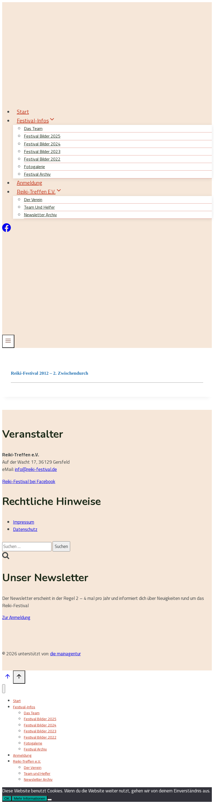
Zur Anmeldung (16, 617)
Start (23, 112)
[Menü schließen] (3, 688)
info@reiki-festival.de (36, 469)
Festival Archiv (35, 749)
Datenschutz (25, 529)
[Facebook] (6, 230)
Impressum (23, 522)
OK (6, 798)
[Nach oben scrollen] (7, 677)
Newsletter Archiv (40, 215)
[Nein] (49, 799)
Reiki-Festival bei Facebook (28, 481)
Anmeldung (29, 183)
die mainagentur (65, 653)
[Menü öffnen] (8, 341)
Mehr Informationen (29, 798)
